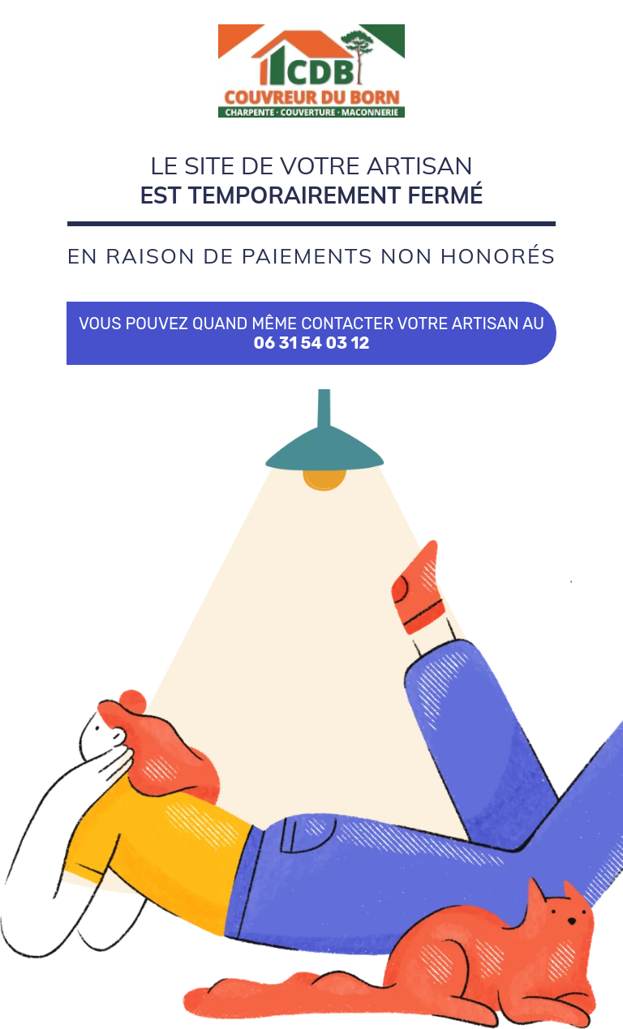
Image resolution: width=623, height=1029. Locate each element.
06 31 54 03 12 (312, 343)
